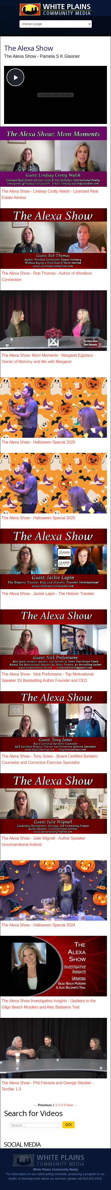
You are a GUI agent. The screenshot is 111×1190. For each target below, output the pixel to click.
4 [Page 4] (62, 1105)
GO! (68, 1125)
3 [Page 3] (59, 1105)
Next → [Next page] (71, 1105)
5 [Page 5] (64, 1105)
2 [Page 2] (56, 1105)
